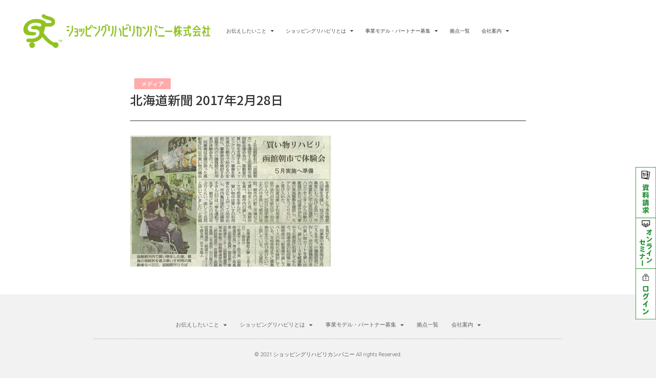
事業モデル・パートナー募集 (401, 31)
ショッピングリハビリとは (320, 31)
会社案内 (495, 31)
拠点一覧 (460, 31)
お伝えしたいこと (250, 31)
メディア (152, 84)
